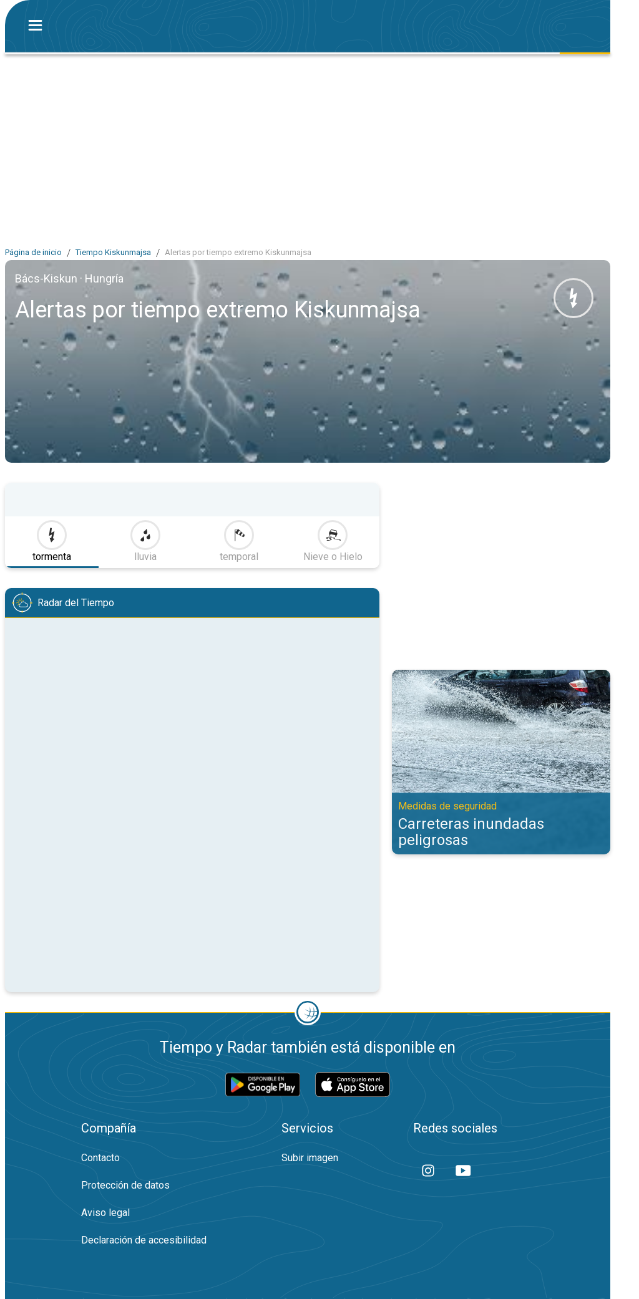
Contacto (100, 1158)
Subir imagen (309, 1158)
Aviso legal (105, 1213)
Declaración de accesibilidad (144, 1240)
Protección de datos (125, 1185)
